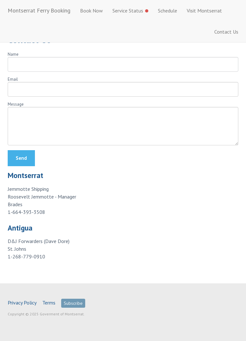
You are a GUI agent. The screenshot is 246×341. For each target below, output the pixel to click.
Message (16, 104)
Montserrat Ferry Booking (39, 10)
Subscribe (73, 303)
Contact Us (226, 31)
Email (13, 79)
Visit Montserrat (204, 10)
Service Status (130, 10)
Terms (48, 302)
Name (13, 54)
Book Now (91, 10)
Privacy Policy (22, 302)
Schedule (167, 10)
